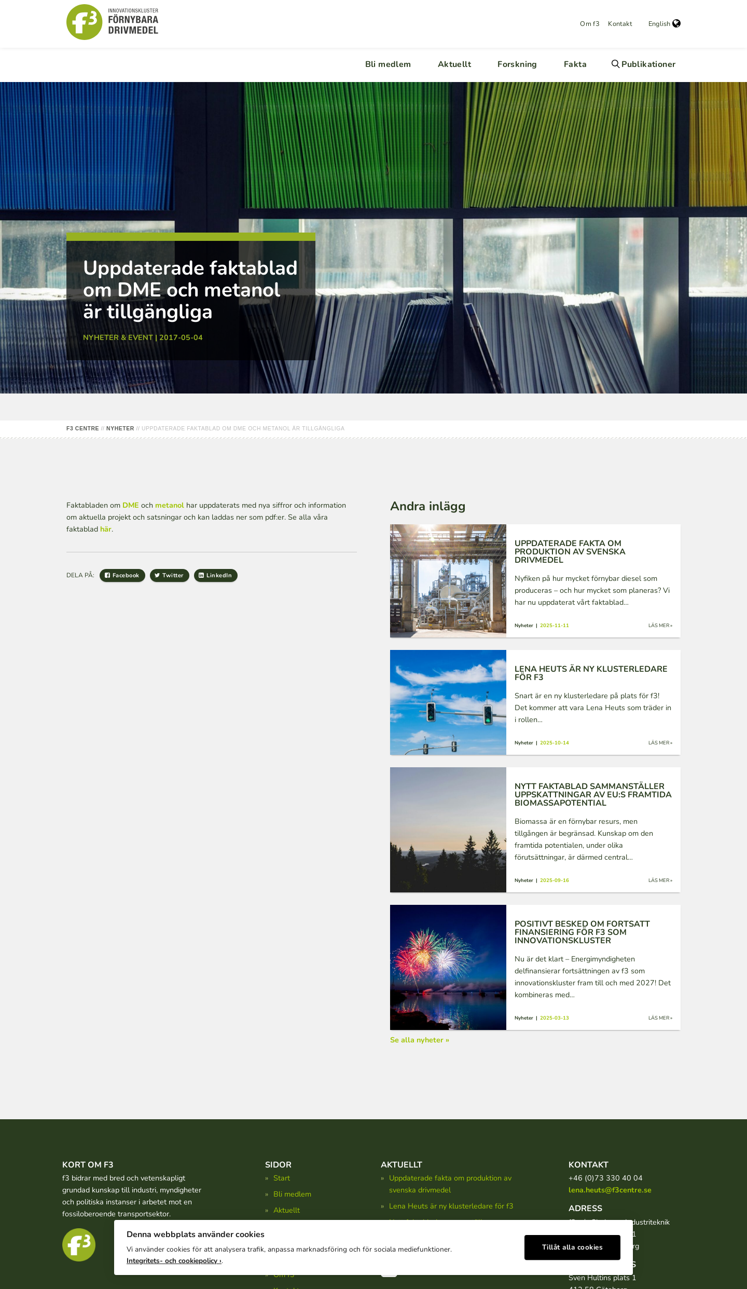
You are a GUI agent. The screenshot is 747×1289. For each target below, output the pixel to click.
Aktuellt (454, 64)
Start (281, 1178)
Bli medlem (388, 64)
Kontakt (620, 24)
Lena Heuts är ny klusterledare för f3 (451, 1206)
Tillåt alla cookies (572, 1245)
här (106, 529)
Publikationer (648, 64)
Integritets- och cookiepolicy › (174, 1258)
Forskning (517, 64)
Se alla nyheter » (419, 1040)
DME (130, 505)
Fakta (575, 64)
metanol (169, 505)
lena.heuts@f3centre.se (610, 1190)
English (664, 24)
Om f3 (590, 24)
